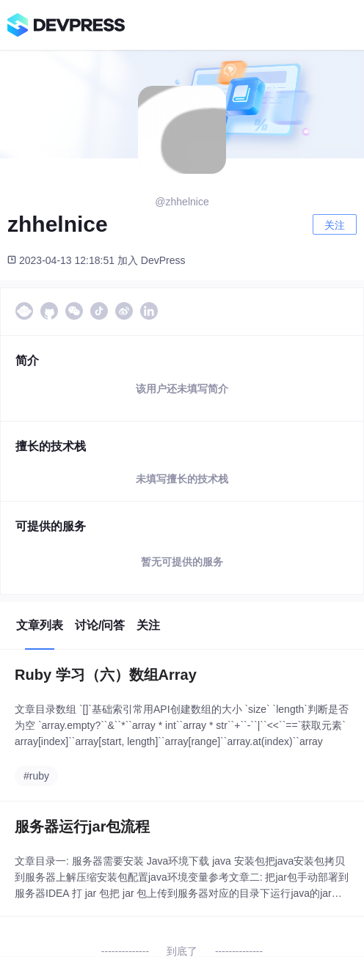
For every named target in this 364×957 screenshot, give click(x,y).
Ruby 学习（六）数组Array (106, 675)
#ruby (36, 776)
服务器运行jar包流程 (82, 826)
